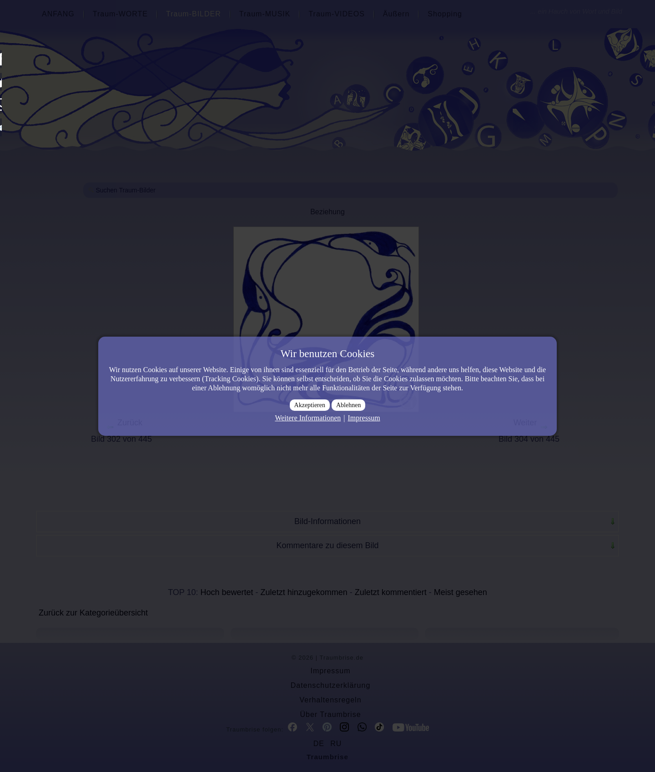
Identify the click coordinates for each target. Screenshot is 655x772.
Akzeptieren (309, 405)
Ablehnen (348, 405)
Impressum (364, 418)
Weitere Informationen (308, 418)
